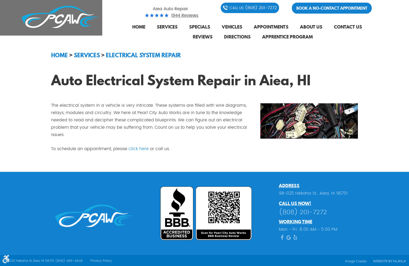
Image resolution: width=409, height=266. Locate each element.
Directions (237, 36)
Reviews (203, 36)
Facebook (282, 239)
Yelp (295, 239)
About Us (311, 26)
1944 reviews (184, 15)
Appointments (271, 26)
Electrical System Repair (143, 55)
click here (139, 149)
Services (167, 26)
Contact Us (348, 26)
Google (288, 239)
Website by (389, 261)
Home (138, 26)
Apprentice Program (287, 36)
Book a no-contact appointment (331, 8)
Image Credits (356, 261)
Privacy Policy (101, 260)
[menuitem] (138, 27)
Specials (199, 26)
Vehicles (232, 26)
